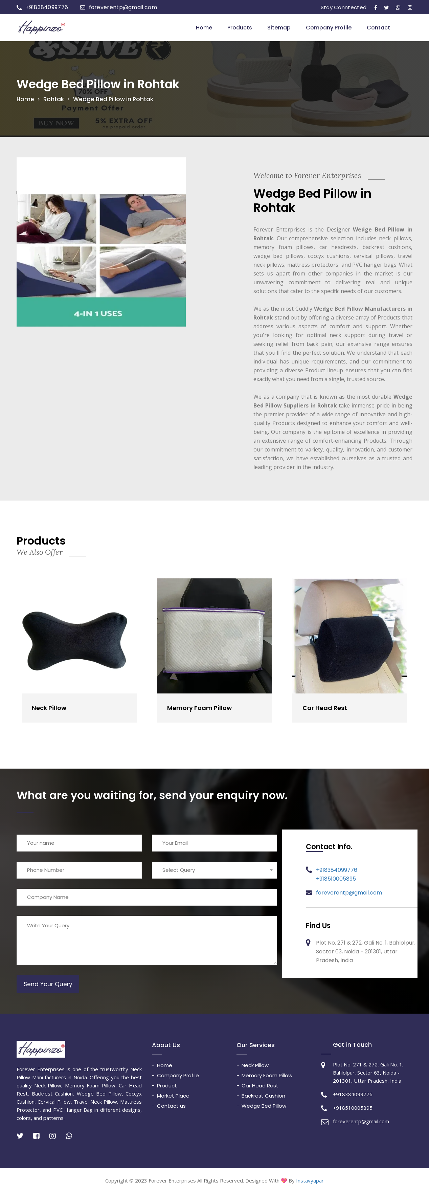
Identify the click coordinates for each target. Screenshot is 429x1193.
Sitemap (279, 27)
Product (167, 1085)
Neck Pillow (49, 708)
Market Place (173, 1095)
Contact (378, 27)
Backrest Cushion (263, 1095)
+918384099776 (46, 7)
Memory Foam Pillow (199, 708)
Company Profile (329, 27)
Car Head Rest (324, 708)
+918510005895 (336, 878)
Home (204, 27)
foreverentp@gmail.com (123, 7)
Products (239, 27)
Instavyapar (310, 1180)
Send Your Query (48, 984)
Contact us (171, 1105)
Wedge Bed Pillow (264, 1105)
